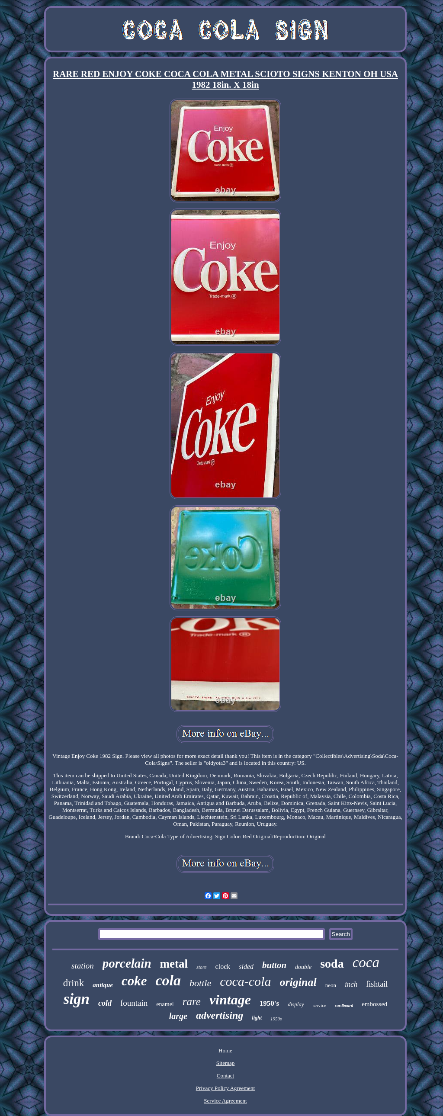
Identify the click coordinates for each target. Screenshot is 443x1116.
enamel (164, 1004)
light (257, 1018)
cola (168, 980)
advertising (219, 1015)
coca (366, 962)
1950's (269, 1003)
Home (225, 1050)
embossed (374, 1004)
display (296, 1004)
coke (134, 980)
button (274, 965)
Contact (225, 1075)
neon (330, 985)
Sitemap (225, 1063)
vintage (230, 999)
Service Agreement (225, 1100)
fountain (134, 1002)
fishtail (377, 984)
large (178, 1016)
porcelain (127, 963)
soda (331, 963)
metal (174, 963)
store (201, 967)
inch (351, 984)
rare (192, 1001)
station (82, 965)
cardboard (344, 1005)
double (303, 967)
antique (103, 984)
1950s (276, 1018)
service (319, 1005)
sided (246, 966)
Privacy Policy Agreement (225, 1088)
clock (223, 966)
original (297, 982)
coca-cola (245, 981)
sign (77, 999)
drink (73, 983)
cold (105, 1003)
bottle (200, 983)
